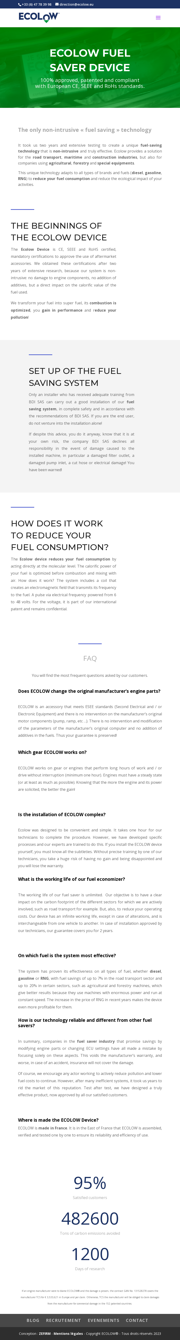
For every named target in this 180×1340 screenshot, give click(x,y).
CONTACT (137, 1320)
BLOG (32, 1320)
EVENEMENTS (103, 1320)
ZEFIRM (45, 1333)
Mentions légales (68, 1333)
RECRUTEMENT (63, 1320)
